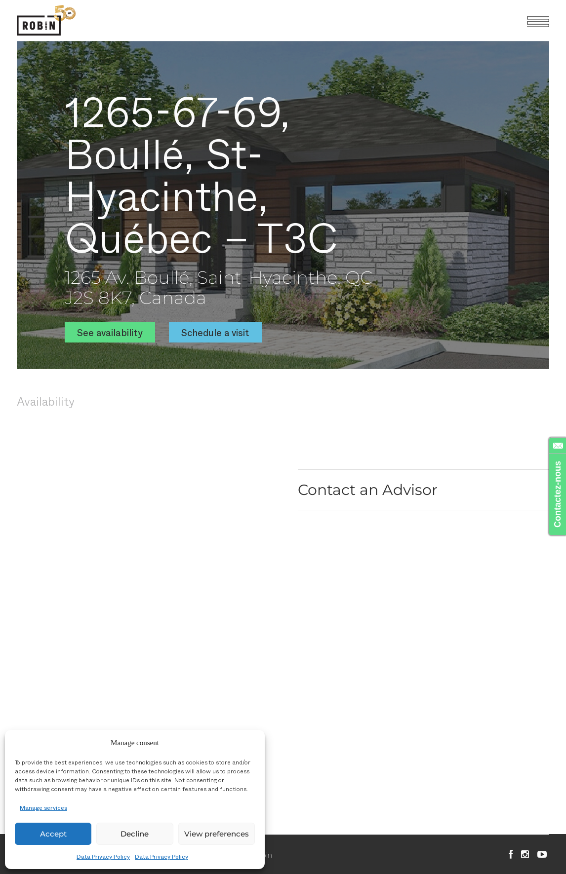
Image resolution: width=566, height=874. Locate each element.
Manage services (43, 807)
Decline (135, 833)
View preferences (216, 833)
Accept (53, 833)
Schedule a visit (215, 332)
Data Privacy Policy (103, 856)
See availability (110, 332)
